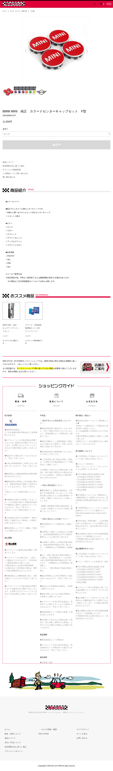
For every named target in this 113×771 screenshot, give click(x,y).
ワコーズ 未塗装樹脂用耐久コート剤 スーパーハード (33, 328)
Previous (26, 51)
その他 (37, 11)
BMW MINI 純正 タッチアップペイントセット (11, 328)
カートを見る (79, 734)
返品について (8, 162)
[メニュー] (109, 4)
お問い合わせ (79, 738)
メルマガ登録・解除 (47, 729)
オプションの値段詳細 (12, 170)
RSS (40, 734)
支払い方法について (11, 742)
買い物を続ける (9, 177)
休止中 (57, 144)
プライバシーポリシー (12, 751)
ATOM (46, 734)
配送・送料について (11, 734)
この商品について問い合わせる (15, 173)
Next (87, 51)
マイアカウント (80, 729)
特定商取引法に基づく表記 (13, 166)
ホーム (5, 11)
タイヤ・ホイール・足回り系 (21, 11)
